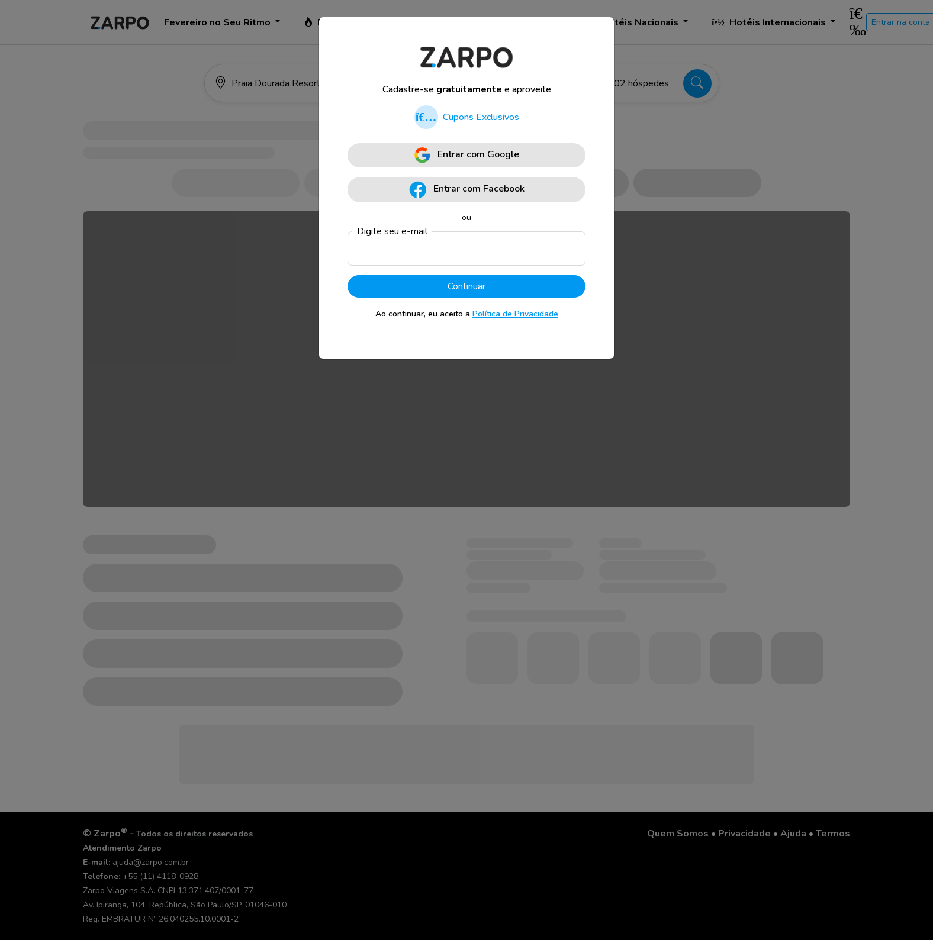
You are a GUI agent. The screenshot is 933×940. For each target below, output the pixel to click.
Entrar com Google (466, 155)
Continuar (466, 286)
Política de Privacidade (515, 313)
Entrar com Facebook (467, 189)
